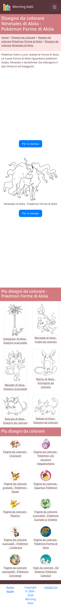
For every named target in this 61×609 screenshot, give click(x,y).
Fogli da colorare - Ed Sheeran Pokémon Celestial (46, 567)
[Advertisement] (30, 104)
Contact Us (50, 587)
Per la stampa (30, 144)
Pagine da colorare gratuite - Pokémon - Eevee (15, 483)
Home (5, 37)
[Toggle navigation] (54, 7)
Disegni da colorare (23, 37)
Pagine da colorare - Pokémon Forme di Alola (46, 539)
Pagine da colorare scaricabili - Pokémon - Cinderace (15, 539)
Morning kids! (18, 7)
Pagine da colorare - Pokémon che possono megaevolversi (46, 453)
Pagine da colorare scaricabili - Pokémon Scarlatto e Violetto (46, 511)
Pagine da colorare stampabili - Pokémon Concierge (15, 567)
